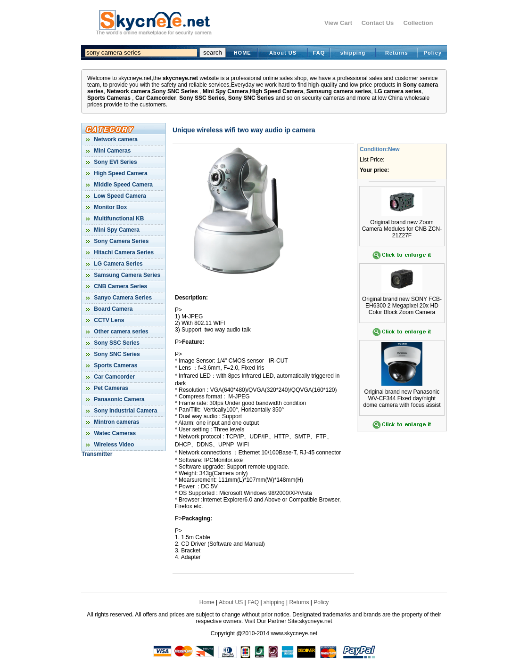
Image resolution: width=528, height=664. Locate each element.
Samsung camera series (338, 91)
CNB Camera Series (119, 286)
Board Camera (112, 309)
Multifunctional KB (118, 218)
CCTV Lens (108, 320)
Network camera (128, 91)
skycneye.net (180, 78)
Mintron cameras (115, 422)
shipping (353, 53)
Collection (418, 22)
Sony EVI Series (114, 162)
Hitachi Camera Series (123, 252)
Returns (396, 53)
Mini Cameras (111, 150)
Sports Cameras (109, 98)
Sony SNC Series (175, 91)
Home (206, 602)
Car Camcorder (155, 98)
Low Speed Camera (119, 196)
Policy (433, 53)
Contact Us (378, 22)
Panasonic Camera (118, 399)
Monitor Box (109, 207)
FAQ (319, 53)
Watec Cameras (114, 433)
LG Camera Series (117, 263)
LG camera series (397, 91)
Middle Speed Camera (122, 184)
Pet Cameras (110, 388)
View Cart (338, 22)
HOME (242, 53)
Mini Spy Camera (225, 91)
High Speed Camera (276, 91)
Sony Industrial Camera (124, 410)
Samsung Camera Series (126, 275)
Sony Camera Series (120, 241)
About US (283, 53)
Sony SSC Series (202, 98)
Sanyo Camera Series (122, 297)
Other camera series (120, 331)
